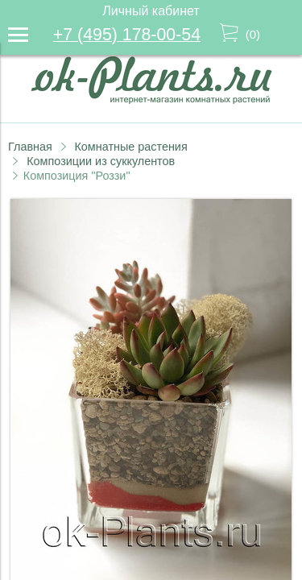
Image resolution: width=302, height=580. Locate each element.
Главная (30, 146)
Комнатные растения (130, 146)
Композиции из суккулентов (101, 161)
